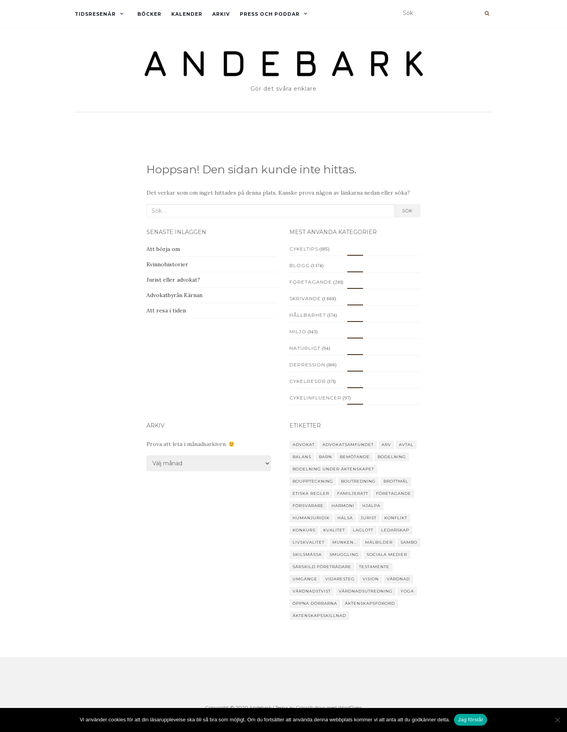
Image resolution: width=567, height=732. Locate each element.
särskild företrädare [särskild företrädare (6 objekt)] (322, 566)
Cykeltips (303, 249)
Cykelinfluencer (315, 398)
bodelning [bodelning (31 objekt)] (392, 456)
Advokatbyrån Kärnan (174, 295)
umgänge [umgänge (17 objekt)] (305, 579)
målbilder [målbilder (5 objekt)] (379, 542)
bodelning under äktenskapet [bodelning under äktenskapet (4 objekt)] (333, 469)
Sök (407, 211)
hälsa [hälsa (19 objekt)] (345, 517)
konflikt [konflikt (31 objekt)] (395, 517)
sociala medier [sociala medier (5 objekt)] (387, 554)
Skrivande (305, 298)
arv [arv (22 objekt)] (386, 444)
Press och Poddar (270, 14)
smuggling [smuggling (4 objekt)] (344, 554)
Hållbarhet (307, 315)
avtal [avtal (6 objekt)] (406, 444)
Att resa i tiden (166, 310)
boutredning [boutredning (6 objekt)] (358, 481)
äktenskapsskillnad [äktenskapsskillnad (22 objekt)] (319, 615)
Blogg (299, 265)
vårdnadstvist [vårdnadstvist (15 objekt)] (312, 591)
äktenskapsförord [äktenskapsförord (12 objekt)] (370, 603)
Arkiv (221, 14)
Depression (307, 365)
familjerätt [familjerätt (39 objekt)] (352, 493)
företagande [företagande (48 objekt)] (393, 493)
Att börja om (163, 249)
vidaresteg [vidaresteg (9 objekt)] (340, 579)
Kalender (186, 14)
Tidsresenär (95, 14)
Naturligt (305, 348)
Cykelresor (307, 381)
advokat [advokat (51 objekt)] (304, 444)
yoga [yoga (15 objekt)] (407, 591)
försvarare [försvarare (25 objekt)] (308, 505)
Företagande (310, 282)
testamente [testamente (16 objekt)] (374, 566)
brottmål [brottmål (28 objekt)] (396, 481)
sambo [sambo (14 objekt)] (408, 542)
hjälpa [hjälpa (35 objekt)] (371, 505)
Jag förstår (470, 720)
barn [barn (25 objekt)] (325, 456)
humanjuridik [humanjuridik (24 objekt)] (311, 517)
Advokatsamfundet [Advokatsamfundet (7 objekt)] (348, 444)
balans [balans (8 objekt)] (302, 456)
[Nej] (557, 720)
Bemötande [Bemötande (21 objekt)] (355, 456)
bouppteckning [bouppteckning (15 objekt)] (313, 481)
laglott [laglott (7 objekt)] (363, 530)
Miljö (297, 331)
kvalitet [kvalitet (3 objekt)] (334, 530)
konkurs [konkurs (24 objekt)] (304, 530)
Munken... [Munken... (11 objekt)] (344, 542)
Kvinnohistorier (167, 264)
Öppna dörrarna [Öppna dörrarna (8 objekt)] (315, 603)
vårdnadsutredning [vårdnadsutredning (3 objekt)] (366, 591)
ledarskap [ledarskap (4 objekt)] (395, 530)
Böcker (149, 14)
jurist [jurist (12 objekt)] (368, 517)
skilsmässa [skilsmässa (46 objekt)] (307, 554)
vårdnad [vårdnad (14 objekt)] (398, 579)
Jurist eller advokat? (173, 279)
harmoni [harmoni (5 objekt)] (343, 505)
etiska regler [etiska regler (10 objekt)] (311, 493)
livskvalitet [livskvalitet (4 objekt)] (308, 542)
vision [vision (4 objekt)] (371, 579)
